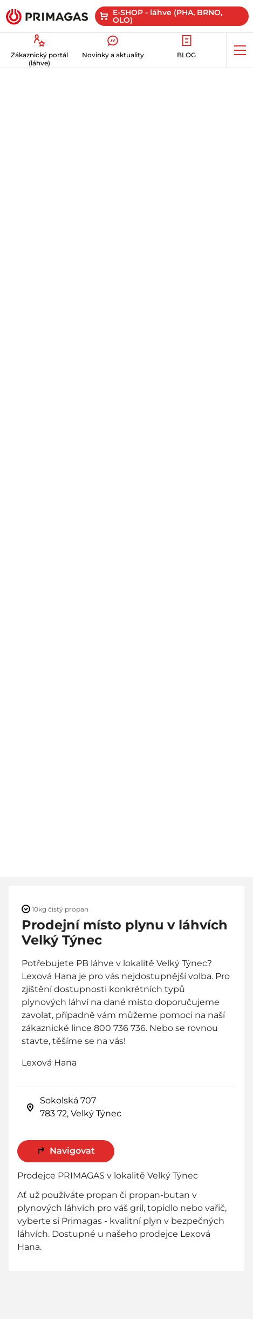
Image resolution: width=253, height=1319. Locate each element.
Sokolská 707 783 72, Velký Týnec (73, 1107)
